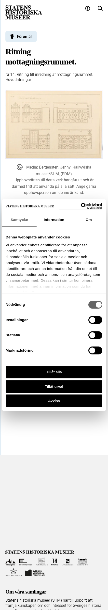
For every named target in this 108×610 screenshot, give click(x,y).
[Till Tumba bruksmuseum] (13, 572)
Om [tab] (89, 220)
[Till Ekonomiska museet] (25, 562)
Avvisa (54, 401)
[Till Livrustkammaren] (68, 562)
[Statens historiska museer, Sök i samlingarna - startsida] (23, 12)
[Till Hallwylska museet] (42, 562)
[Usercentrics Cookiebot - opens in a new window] (80, 206)
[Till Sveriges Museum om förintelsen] (35, 572)
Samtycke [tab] (19, 220)
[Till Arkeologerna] (10, 562)
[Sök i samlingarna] (100, 8)
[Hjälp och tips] (87, 8)
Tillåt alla (54, 372)
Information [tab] (54, 220)
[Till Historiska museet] (54, 562)
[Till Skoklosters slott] (82, 562)
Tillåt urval (54, 386)
